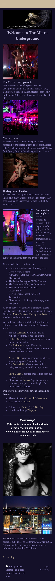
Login (46, 566)
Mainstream (18, 345)
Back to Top (8, 557)
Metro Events (19, 314)
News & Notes (16, 358)
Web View (44, 570)
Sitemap (19, 566)
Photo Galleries (16, 374)
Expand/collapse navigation (27, 4)
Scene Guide (19, 364)
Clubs (11, 339)
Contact (26, 380)
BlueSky (39, 407)
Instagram (42, 398)
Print (10, 566)
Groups (20, 339)
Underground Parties (38, 314)
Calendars (21, 332)
